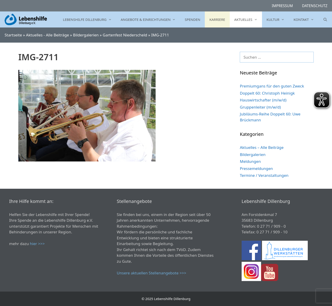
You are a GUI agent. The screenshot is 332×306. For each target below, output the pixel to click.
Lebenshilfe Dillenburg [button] (89, 19)
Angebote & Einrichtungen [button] (150, 19)
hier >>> (37, 243)
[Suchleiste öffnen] (325, 19)
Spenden (192, 19)
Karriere (217, 19)
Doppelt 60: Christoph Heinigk (267, 93)
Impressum (282, 5)
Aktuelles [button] (248, 19)
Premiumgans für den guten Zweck (272, 86)
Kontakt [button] (306, 19)
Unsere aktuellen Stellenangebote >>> (151, 273)
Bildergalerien (86, 35)
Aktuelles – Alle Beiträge (261, 147)
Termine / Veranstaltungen (264, 175)
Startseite (13, 35)
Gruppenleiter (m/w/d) (260, 107)
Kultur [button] (278, 19)
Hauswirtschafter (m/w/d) (263, 100)
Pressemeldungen (256, 168)
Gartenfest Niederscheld (125, 35)
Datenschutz (314, 5)
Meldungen (250, 161)
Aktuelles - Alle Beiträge (47, 35)
